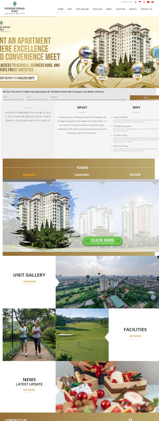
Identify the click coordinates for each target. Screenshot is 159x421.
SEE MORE (135, 336)
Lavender (82, 174)
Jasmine (29, 174)
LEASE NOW (29, 281)
